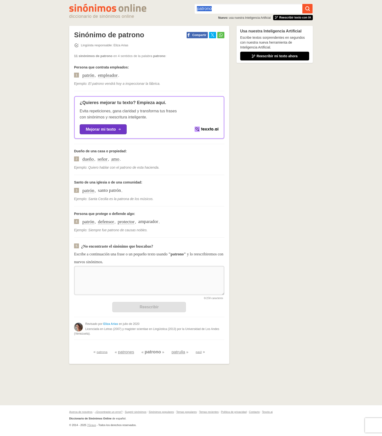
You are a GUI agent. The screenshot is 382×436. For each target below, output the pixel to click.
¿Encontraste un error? (109, 411)
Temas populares (186, 411)
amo (115, 159)
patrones (126, 352)
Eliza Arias (110, 324)
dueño (88, 159)
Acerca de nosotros (81, 411)
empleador (108, 75)
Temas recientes (209, 411)
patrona (102, 352)
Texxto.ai (267, 411)
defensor (106, 221)
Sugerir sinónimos (135, 411)
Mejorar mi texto (103, 129)
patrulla (178, 352)
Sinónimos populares (161, 411)
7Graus (91, 425)
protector (126, 221)
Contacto (254, 411)
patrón (88, 75)
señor (102, 159)
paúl (199, 352)
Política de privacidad (234, 411)
